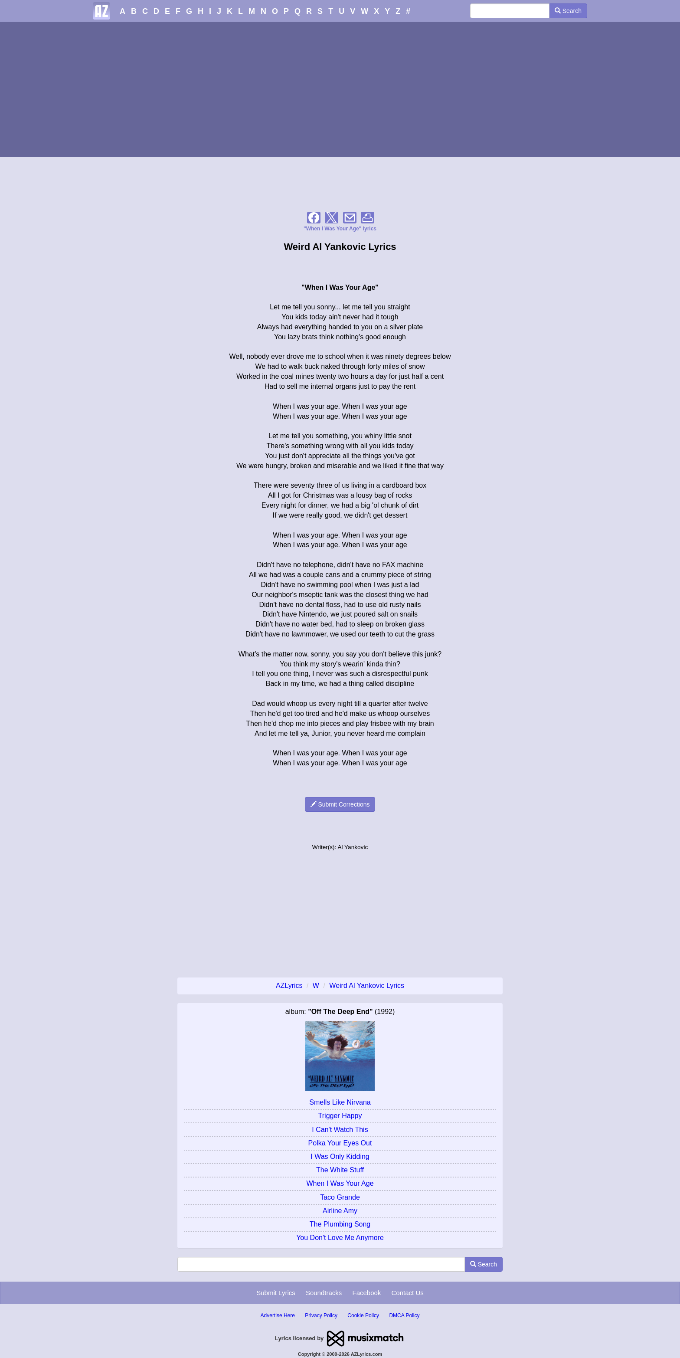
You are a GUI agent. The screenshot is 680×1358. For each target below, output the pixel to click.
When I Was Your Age (339, 1183)
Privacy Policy (321, 1315)
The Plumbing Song (340, 1224)
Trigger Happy (340, 1115)
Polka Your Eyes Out (340, 1143)
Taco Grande (340, 1197)
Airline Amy (340, 1210)
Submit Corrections (340, 804)
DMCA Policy (404, 1315)
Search (568, 10)
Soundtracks (324, 1292)
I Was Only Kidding (340, 1156)
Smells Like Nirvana (339, 1102)
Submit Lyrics (275, 1292)
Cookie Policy (363, 1315)
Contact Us (408, 1292)
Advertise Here (278, 1315)
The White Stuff (340, 1170)
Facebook (366, 1292)
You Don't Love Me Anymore (340, 1237)
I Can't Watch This (340, 1129)
